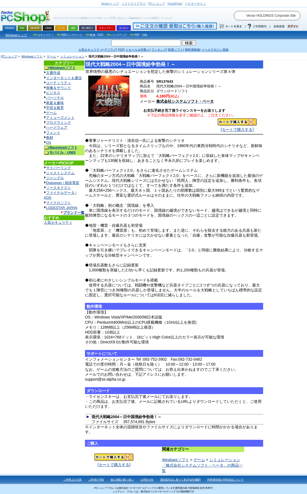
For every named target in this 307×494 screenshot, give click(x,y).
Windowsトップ (16, 35)
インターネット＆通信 (64, 78)
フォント (53, 133)
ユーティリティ (58, 83)
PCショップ (9, 56)
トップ (110, 3)
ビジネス (53, 93)
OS (48, 142)
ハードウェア (56, 127)
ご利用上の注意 (72, 479)
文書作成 (53, 73)
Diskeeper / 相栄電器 (62, 183)
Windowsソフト (32, 56)
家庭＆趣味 (55, 103)
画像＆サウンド (58, 88)
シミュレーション (72, 56)
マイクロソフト (58, 203)
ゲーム (51, 56)
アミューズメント (60, 118)
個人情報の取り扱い (122, 479)
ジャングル (55, 178)
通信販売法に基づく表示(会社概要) (180, 479)
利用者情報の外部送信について (225, 479)
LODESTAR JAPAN (61, 208)
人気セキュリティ (58, 222)
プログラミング (58, 122)
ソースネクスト (58, 188)
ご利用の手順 (96, 479)
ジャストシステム (60, 173)
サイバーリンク (58, 168)
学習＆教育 (55, 108)
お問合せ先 (147, 479)
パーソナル (55, 98)
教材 (49, 138)
